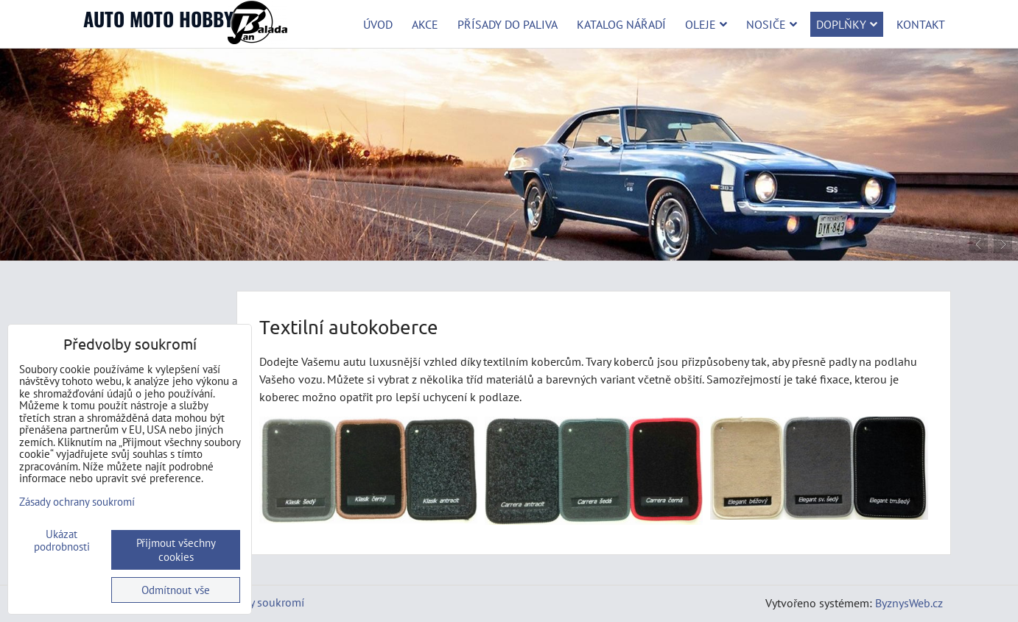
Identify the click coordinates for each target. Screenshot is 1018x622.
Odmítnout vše (175, 590)
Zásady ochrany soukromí (77, 502)
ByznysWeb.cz (909, 603)
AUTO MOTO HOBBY (158, 18)
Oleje (706, 24)
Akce (425, 24)
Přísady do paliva (507, 24)
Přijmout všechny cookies (176, 550)
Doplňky (846, 24)
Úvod (378, 24)
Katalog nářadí (621, 24)
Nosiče (771, 24)
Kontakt (920, 24)
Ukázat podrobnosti (62, 541)
